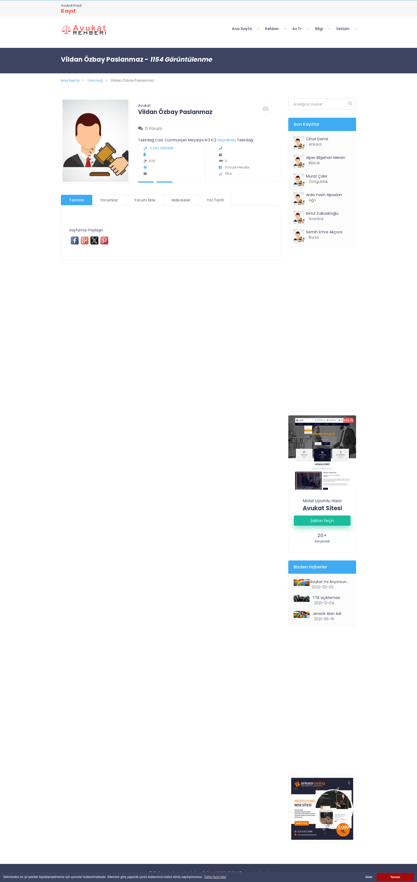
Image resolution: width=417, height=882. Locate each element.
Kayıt (68, 11)
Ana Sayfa (242, 28)
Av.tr (297, 28)
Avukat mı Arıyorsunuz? (330, 581)
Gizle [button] (368, 877)
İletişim (342, 28)
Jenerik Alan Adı (326, 613)
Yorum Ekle (144, 200)
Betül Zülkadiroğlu (322, 213)
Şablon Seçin (322, 520)
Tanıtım (76, 200)
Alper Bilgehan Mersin (325, 157)
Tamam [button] (395, 877)
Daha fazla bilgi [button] (215, 877)
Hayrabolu (227, 140)
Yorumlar (109, 200)
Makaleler (181, 200)
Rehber (272, 28)
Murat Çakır (316, 176)
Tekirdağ (95, 80)
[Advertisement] (170, 297)
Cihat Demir (317, 139)
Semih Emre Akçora (324, 232)
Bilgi (319, 28)
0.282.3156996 (159, 148)
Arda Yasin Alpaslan (324, 194)
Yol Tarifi (215, 200)
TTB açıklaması (325, 597)
